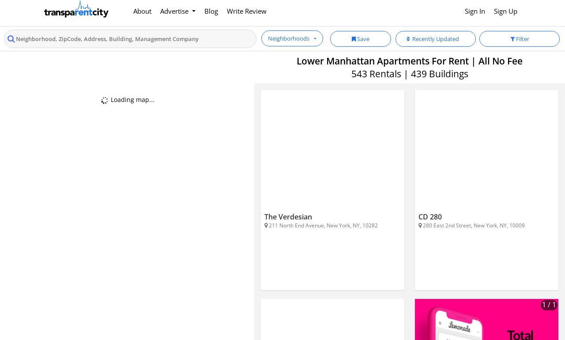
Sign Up (505, 11)
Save (360, 39)
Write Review (247, 11)
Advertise (175, 11)
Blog (211, 11)
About (142, 11)
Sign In (475, 11)
